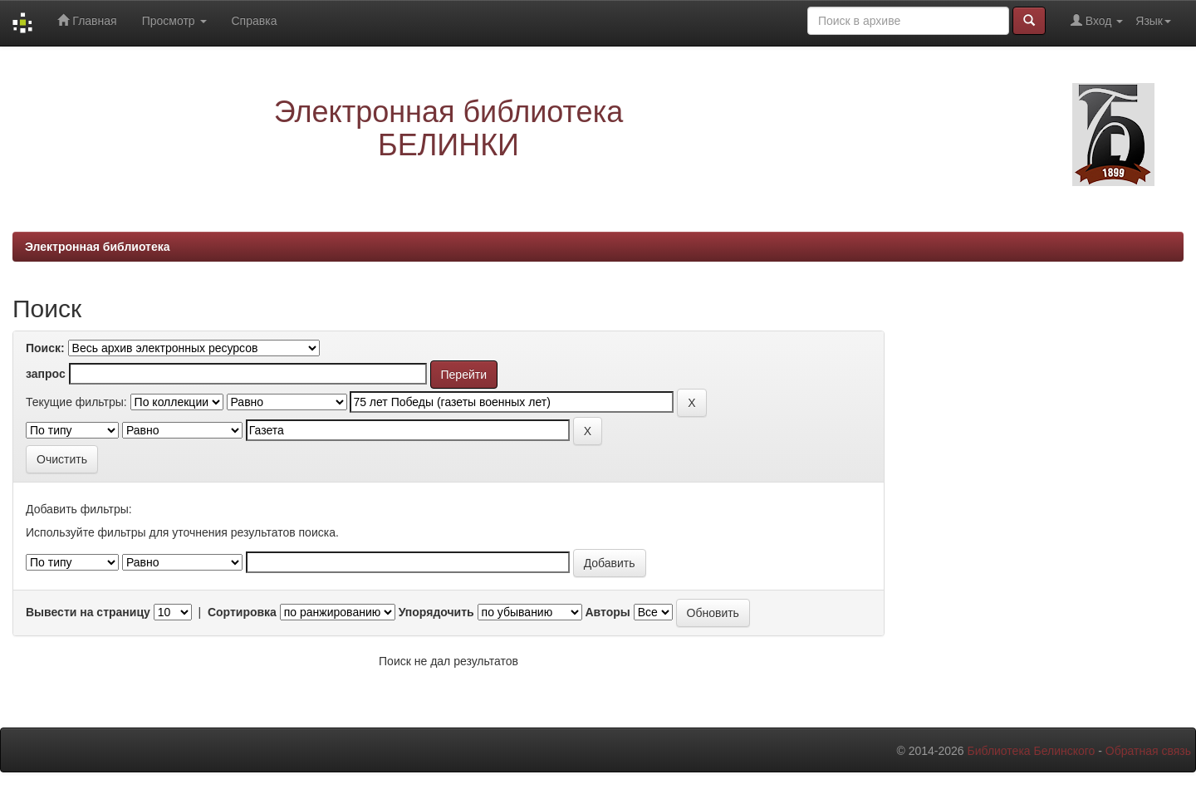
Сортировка (242, 612)
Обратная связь (1148, 750)
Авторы (607, 612)
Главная (86, 20)
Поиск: (45, 348)
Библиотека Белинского (1031, 750)
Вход (1097, 20)
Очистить (62, 459)
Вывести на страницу (88, 612)
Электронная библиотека (97, 246)
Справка (254, 20)
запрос (46, 373)
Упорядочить (436, 612)
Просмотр (174, 20)
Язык (1153, 20)
